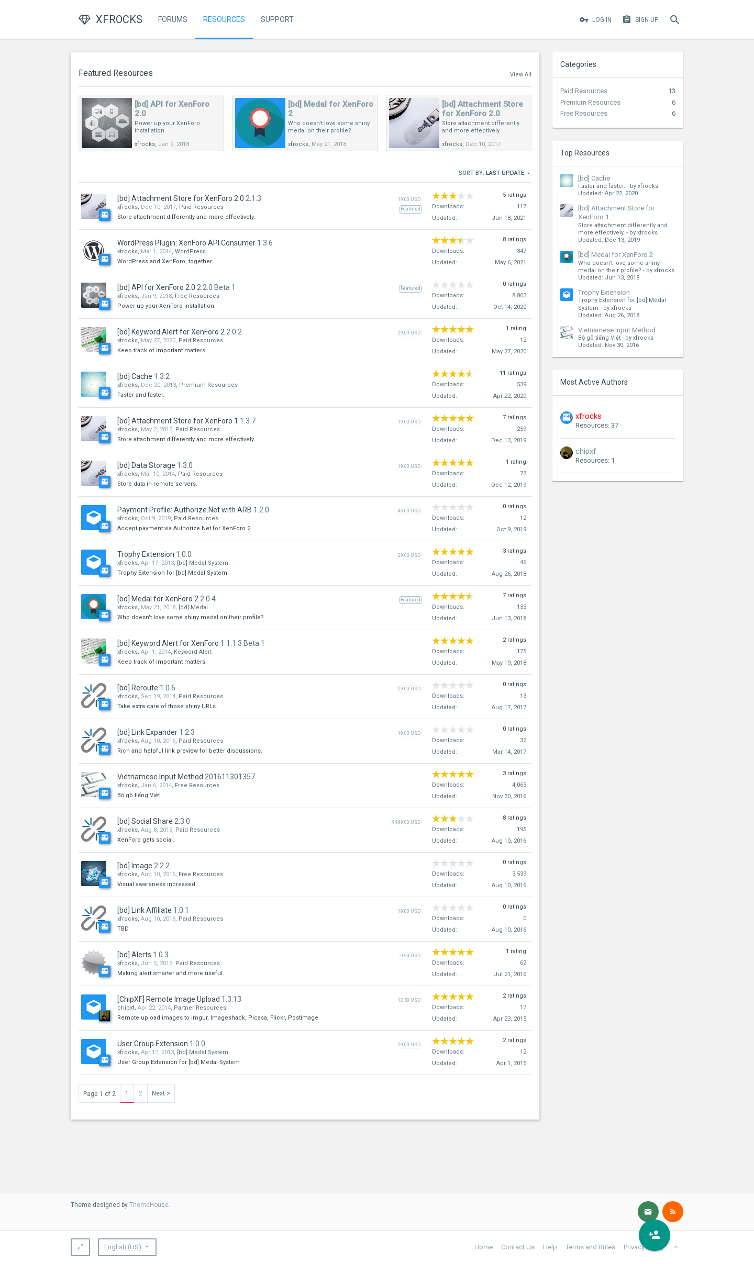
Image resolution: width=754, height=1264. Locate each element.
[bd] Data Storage (146, 465)
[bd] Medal (193, 607)
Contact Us (518, 1247)
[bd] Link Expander (147, 732)
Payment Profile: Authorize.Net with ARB (184, 510)
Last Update (508, 173)
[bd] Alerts (134, 954)
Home (483, 1247)
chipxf (585, 451)
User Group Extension (152, 1043)
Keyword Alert (193, 651)
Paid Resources (583, 91)
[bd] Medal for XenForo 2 (615, 255)
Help (550, 1247)
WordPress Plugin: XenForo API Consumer (186, 243)
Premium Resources (590, 102)
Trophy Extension (604, 292)
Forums (172, 19)
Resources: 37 (596, 425)
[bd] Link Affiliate (144, 910)
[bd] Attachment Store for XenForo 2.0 (482, 108)
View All (520, 74)
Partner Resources (200, 1007)
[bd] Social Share (145, 821)
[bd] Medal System (202, 563)
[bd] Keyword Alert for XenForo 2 (171, 332)
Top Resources (584, 153)
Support (277, 19)
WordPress (190, 251)
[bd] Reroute (137, 688)
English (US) (122, 1247)
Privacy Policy (644, 1247)
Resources (224, 19)
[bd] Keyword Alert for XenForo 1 (171, 643)
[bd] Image (134, 866)
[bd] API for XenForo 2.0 (156, 287)
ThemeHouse (149, 1205)
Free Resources (583, 113)
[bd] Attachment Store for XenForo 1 (177, 421)
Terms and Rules (590, 1247)
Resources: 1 (595, 460)
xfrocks (145, 144)
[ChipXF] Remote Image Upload (168, 999)
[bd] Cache (594, 178)
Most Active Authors (594, 382)
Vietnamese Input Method (617, 330)
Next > (161, 1093)
